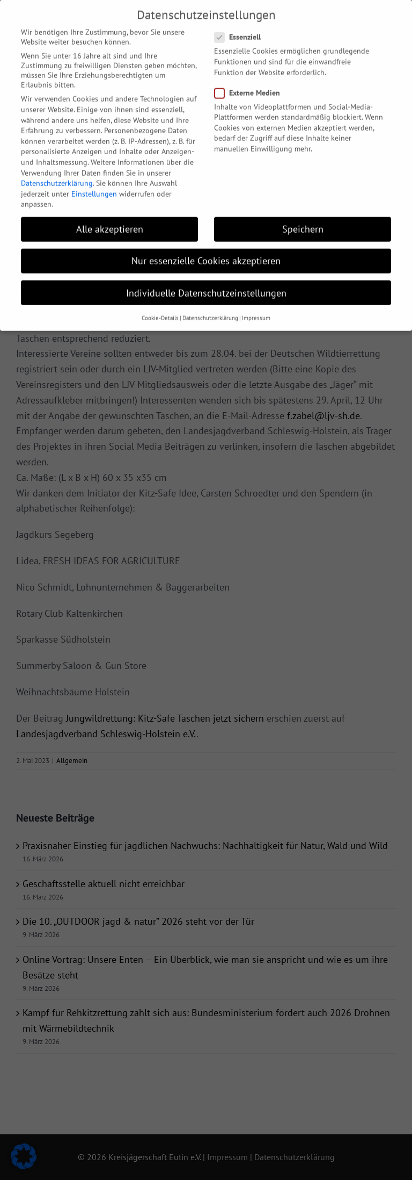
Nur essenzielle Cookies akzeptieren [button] (206, 253)
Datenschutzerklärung (57, 175)
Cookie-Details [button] (160, 310)
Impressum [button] (256, 310)
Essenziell (242, 29)
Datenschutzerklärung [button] (210, 310)
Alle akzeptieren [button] (109, 221)
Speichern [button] (302, 221)
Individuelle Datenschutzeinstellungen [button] (206, 285)
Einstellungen (94, 186)
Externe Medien (251, 85)
